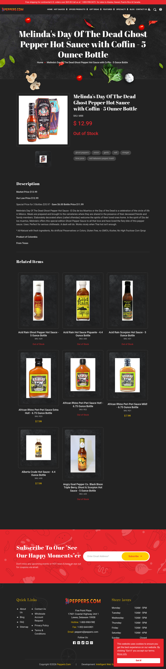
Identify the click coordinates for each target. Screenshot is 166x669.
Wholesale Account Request (40, 616)
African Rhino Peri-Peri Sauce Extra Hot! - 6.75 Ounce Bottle (38, 411)
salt (116, 153)
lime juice (80, 158)
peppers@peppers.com (86, 631)
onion (96, 153)
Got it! (138, 660)
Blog (132, 9)
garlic (107, 153)
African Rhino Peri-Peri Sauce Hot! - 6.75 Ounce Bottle (83, 404)
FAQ (22, 621)
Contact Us (40, 608)
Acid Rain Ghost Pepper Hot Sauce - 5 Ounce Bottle (38, 334)
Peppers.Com (64, 663)
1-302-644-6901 (85, 626)
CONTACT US (141, 9)
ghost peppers (82, 153)
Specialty (121, 9)
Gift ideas (94, 9)
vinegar (126, 153)
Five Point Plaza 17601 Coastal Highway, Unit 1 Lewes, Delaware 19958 (83, 613)
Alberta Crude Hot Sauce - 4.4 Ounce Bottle (39, 473)
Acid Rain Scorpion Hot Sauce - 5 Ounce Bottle (127, 334)
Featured (107, 9)
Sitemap (24, 626)
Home (49, 9)
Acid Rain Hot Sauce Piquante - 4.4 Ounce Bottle (83, 334)
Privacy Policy (42, 624)
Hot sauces (59, 9)
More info (122, 654)
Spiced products (77, 9)
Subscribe (134, 555)
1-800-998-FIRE (87, 621)
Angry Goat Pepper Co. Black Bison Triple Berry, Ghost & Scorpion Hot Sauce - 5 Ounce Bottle (83, 486)
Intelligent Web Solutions (108, 663)
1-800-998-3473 (89, 2)
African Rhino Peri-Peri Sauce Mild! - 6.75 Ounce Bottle (127, 405)
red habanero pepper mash (102, 158)
